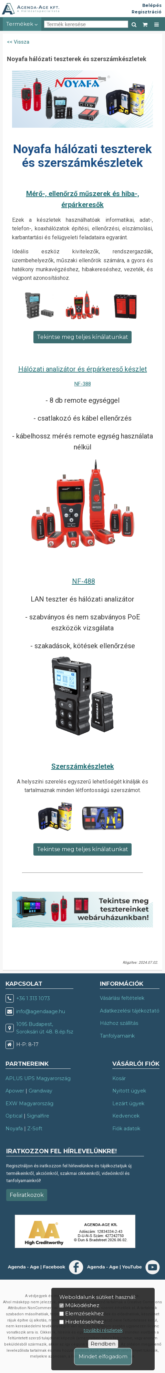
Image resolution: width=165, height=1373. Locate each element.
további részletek (103, 1330)
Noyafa (14, 1128)
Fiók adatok (126, 1128)
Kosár (119, 1078)
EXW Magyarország (29, 1103)
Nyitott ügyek (129, 1091)
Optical (14, 1116)
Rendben (103, 1343)
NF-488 (83, 581)
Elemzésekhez (84, 1313)
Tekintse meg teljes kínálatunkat (82, 337)
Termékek (22, 24)
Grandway (40, 1091)
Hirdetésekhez (84, 1321)
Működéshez (82, 1305)
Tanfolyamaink (117, 1036)
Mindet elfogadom (103, 1356)
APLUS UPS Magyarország (38, 1078)
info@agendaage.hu (40, 1011)
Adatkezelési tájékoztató (129, 1011)
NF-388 (82, 384)
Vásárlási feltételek (122, 998)
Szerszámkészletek (82, 766)
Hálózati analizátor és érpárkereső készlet (82, 369)
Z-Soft (34, 1128)
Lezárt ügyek (128, 1103)
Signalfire (38, 1116)
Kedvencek (126, 1116)
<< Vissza (18, 42)
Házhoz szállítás (119, 1023)
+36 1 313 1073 (33, 998)
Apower (15, 1091)
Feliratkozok (27, 1195)
